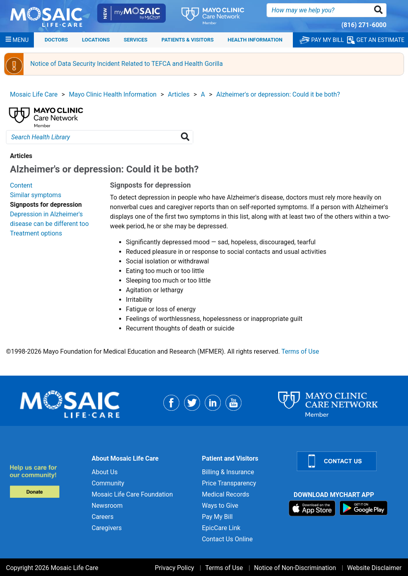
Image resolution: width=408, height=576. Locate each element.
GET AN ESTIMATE (375, 40)
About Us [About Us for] (105, 472)
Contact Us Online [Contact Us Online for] (227, 539)
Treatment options (36, 233)
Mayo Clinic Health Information (113, 94)
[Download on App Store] (313, 507)
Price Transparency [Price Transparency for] (229, 483)
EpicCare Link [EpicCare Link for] (221, 528)
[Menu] (17, 40)
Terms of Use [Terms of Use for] (224, 568)
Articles (178, 94)
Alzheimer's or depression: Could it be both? (278, 94)
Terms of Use (300, 351)
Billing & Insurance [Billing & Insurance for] (228, 472)
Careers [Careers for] (103, 517)
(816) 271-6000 (363, 25)
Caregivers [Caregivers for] (107, 528)
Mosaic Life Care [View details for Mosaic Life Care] (34, 94)
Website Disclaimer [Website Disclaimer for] (374, 568)
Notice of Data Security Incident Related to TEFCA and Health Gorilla (126, 63)
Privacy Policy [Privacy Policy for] (174, 568)
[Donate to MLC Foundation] (46, 481)
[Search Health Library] (186, 137)
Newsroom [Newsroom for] (107, 505)
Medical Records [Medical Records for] (225, 494)
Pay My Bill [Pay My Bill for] (217, 517)
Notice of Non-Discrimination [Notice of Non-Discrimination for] (295, 568)
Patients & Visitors (187, 40)
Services (135, 40)
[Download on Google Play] (363, 507)
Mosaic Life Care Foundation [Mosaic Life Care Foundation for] (132, 494)
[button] (380, 10)
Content (21, 185)
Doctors (56, 40)
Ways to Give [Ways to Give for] (220, 505)
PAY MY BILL (322, 40)
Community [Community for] (108, 483)
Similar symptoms (35, 195)
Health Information (255, 40)
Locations (96, 40)
